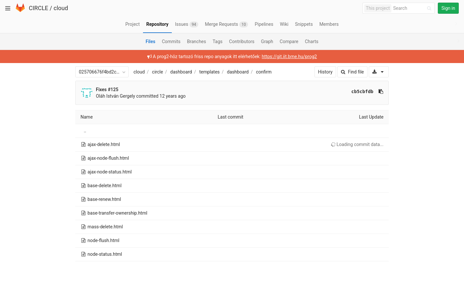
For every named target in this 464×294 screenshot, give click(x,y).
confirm (264, 71)
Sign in (448, 8)
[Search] (413, 8)
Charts (311, 41)
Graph (267, 41)
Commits (171, 41)
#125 (113, 89)
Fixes (102, 89)
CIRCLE (38, 8)
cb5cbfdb (362, 91)
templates (209, 71)
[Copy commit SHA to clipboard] (381, 91)
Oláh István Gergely (115, 96)
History (325, 71)
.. (85, 130)
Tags (218, 41)
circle (157, 71)
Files (150, 41)
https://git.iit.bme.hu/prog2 (289, 56)
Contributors (242, 41)
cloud (61, 8)
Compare (289, 41)
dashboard (181, 71)
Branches (196, 41)
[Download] (379, 71)
